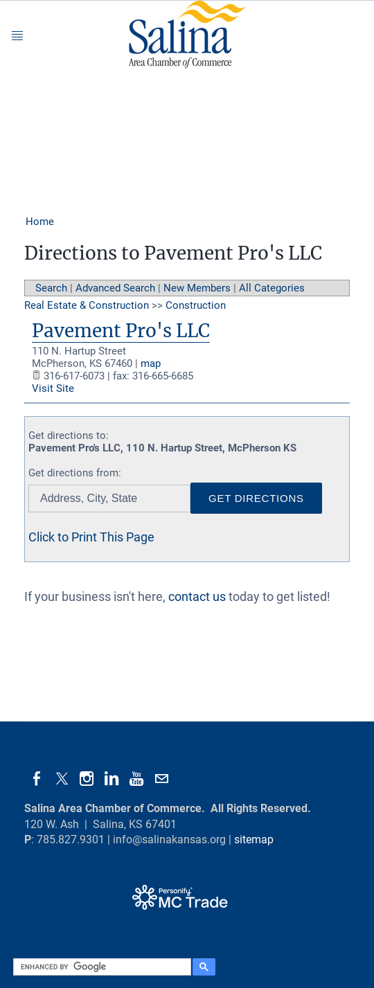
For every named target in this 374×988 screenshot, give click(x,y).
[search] (100, 967)
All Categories (272, 288)
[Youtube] (136, 779)
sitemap (254, 839)
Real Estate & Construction (86, 305)
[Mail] (161, 779)
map (151, 363)
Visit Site (53, 388)
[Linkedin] (111, 779)
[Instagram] (86, 779)
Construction (196, 305)
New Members (197, 288)
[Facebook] (37, 779)
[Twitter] (62, 779)
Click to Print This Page (91, 537)
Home (40, 221)
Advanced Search (115, 288)
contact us (197, 596)
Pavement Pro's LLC (121, 330)
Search (51, 288)
